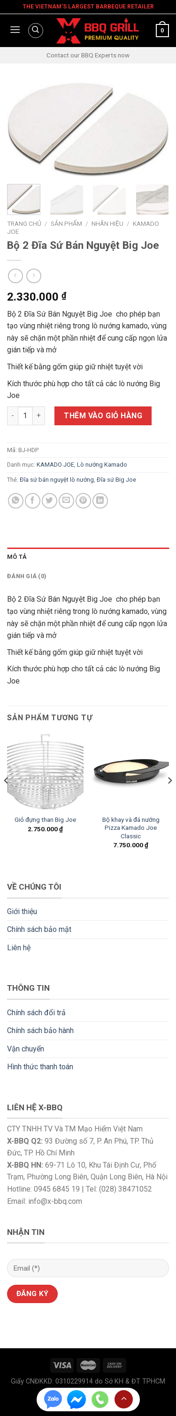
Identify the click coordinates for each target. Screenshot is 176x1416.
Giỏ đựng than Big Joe (45, 819)
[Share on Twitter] (49, 501)
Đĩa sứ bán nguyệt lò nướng (57, 479)
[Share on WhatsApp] (15, 501)
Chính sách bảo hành (40, 1030)
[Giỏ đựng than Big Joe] (45, 771)
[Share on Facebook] (32, 501)
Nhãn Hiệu (107, 223)
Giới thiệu (22, 911)
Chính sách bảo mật (39, 929)
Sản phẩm (66, 223)
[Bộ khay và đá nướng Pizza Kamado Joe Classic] (130, 771)
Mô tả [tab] (17, 556)
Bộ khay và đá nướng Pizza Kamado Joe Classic (131, 828)
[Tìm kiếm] (35, 30)
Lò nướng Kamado (102, 464)
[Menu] (14, 30)
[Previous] (6, 799)
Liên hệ (19, 947)
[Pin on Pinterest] (83, 501)
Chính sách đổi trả (36, 1012)
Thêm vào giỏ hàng (103, 415)
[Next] (169, 799)
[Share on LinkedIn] (100, 501)
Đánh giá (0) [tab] (26, 576)
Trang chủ (24, 223)
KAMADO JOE (55, 464)
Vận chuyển (25, 1048)
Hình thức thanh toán (40, 1066)
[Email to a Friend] (66, 501)
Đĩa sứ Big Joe (116, 479)
